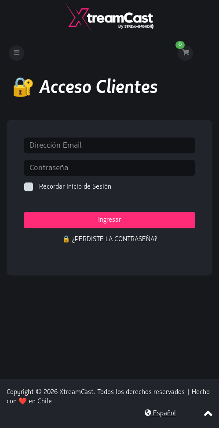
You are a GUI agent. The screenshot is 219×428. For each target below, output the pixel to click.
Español (160, 413)
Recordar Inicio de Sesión (67, 186)
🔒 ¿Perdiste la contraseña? (109, 239)
